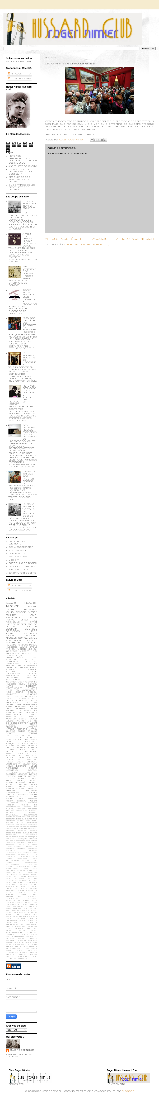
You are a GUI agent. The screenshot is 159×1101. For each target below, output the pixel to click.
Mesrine (11, 776)
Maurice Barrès (27, 774)
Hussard (31, 636)
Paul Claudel (16, 780)
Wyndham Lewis (24, 944)
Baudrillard (30, 815)
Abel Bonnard (28, 799)
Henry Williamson (21, 863)
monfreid (24, 952)
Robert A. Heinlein (26, 928)
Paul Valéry (15, 918)
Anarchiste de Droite (22, 166)
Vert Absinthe (17, 557)
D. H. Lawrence (26, 823)
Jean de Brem (15, 879)
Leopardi (21, 766)
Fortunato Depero (16, 837)
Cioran (10, 636)
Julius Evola (28, 647)
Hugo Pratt (14, 760)
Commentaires (19, 79)
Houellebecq (13, 865)
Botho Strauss (27, 731)
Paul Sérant (30, 916)
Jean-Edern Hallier (18, 764)
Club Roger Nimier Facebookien (21, 697)
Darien (10, 741)
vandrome (23, 956)
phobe (33, 954)
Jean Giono (25, 682)
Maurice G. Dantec (21, 717)
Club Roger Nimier (22, 1050)
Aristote (22, 729)
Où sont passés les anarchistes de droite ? (21, 187)
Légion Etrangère (27, 907)
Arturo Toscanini (16, 811)
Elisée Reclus (15, 745)
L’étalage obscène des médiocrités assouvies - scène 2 (29, 325)
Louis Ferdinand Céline (21, 767)
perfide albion (16, 954)
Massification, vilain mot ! (29, 474)
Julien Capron (16, 893)
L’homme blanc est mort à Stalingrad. (29, 206)
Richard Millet (16, 784)
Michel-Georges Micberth (21, 650)
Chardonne (31, 819)
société (22, 797)
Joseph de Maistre (26, 890)
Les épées (23, 900)
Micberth (14, 560)
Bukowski (12, 735)
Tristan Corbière (27, 938)
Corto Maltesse (27, 739)
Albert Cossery (16, 801)
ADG (8, 692)
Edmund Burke (27, 743)
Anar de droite (18, 570)
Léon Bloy (28, 633)
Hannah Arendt (28, 857)
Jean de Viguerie (27, 881)
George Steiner (15, 849)
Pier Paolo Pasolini (21, 652)
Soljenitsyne (29, 934)
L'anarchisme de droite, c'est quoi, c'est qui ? (20, 172)
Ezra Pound (28, 750)
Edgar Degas (21, 827)
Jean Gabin (23, 704)
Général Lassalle (17, 855)
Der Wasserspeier (20, 547)
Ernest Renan (27, 831)
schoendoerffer (17, 723)
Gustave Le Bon (18, 756)
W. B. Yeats (25, 942)
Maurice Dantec (27, 908)
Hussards (11, 647)
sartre (9, 956)
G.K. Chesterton (27, 754)
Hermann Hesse (27, 665)
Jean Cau (12, 667)
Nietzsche (31, 659)
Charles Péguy (27, 645)
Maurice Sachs (16, 719)
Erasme (10, 831)
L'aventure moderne (22, 573)
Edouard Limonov (27, 829)
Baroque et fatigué (22, 566)
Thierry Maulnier (21, 790)
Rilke (34, 784)
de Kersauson (23, 946)
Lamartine (12, 899)
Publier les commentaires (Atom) (86, 245)
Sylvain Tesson (26, 789)
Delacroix (21, 825)
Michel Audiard (16, 649)
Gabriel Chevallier (26, 847)
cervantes (12, 793)
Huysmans (20, 867)
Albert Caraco (21, 670)
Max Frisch (12, 911)
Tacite (9, 936)
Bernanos (12, 661)
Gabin (9, 847)
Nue (26, 912)
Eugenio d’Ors (13, 833)
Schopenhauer (14, 932)
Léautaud (12, 770)
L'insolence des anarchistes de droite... (19, 179)
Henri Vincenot (27, 758)
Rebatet (32, 926)
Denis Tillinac (15, 700)
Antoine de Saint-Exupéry (21, 656)
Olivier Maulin (27, 778)
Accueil (99, 239)
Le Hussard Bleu (21, 683)
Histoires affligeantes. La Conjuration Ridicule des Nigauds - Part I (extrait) (22, 395)
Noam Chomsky (14, 912)
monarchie (12, 952)
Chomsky (11, 821)
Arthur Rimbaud (27, 809)
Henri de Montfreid (25, 861)
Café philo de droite (22, 563)
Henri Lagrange (16, 859)
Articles (15, 74)
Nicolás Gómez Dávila (21, 638)
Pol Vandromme (26, 690)
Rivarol (10, 928)
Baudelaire (13, 674)
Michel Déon (28, 667)
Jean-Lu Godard (16, 885)
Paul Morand (15, 640)
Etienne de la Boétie (21, 746)
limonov (32, 950)
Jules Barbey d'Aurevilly (21, 709)
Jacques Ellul (15, 873)
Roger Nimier (26, 612)
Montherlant (14, 688)
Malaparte (31, 713)
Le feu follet (21, 712)
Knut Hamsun (27, 897)
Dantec (10, 825)
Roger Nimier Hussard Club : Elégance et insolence (29, 297)
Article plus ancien (135, 239)
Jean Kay (12, 877)
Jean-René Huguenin (21, 706)
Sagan (33, 930)
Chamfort (19, 737)
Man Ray (11, 908)
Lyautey (11, 907)
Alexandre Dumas (21, 672)
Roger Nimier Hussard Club (21, 610)
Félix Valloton (28, 845)
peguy (33, 952)
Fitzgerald (31, 835)
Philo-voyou (17, 550)
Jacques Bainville (27, 871)
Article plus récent (64, 239)
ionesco (20, 950)
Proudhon (31, 925)
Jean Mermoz (28, 877)
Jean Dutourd (27, 762)
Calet (34, 817)
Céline (9, 823)
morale (32, 793)
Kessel (10, 897)
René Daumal (28, 782)
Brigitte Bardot (21, 733)
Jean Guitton (29, 875)
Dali (34, 698)
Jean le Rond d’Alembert (21, 883)
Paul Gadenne (14, 916)
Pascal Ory (30, 914)
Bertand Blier (13, 817)
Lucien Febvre (29, 904)
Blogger (128, 1091)
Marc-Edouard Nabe (21, 715)
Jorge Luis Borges (21, 708)
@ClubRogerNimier (18, 62)
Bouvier (26, 817)
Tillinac (10, 938)
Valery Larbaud (16, 940)
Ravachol (20, 926)
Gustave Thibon (28, 853)
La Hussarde (16, 553)
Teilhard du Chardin (25, 936)
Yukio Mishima (27, 721)
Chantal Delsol (15, 819)
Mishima (24, 911)
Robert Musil (15, 930)
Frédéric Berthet (16, 843)
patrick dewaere (17, 795)
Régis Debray (16, 786)
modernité (14, 615)
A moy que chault (27, 236)
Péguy (9, 926)
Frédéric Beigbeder (26, 841)
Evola (26, 833)
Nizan (34, 911)
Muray (22, 776)
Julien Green (28, 894)
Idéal (25, 869)
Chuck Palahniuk (27, 821)
